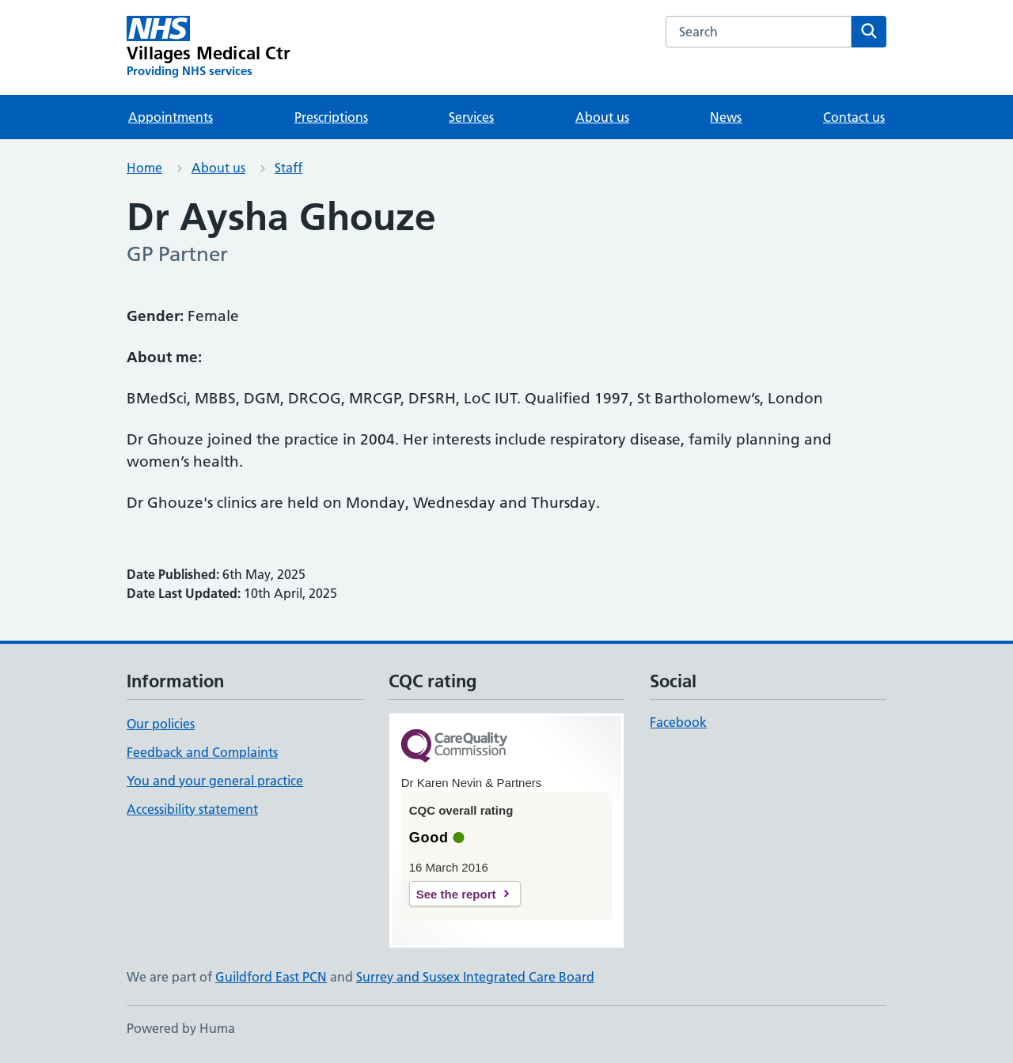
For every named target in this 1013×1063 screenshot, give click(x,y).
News (726, 117)
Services (471, 117)
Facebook (678, 722)
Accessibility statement (192, 809)
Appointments (170, 117)
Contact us (854, 117)
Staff (288, 168)
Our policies (161, 724)
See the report (456, 894)
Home (144, 168)
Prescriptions (331, 117)
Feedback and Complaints (202, 752)
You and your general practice (215, 781)
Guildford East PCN (271, 977)
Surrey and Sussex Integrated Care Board (475, 977)
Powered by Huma (181, 1028)
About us (602, 117)
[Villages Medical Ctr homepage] (208, 47)
